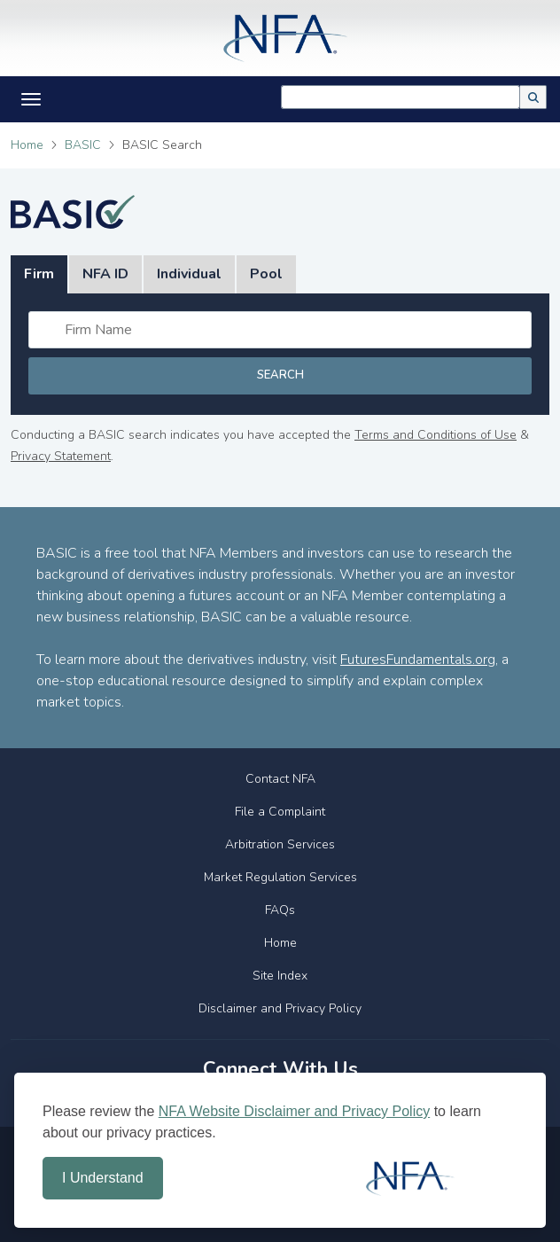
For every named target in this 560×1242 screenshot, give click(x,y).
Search (280, 375)
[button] (533, 97)
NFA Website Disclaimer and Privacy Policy (294, 1111)
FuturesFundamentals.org (417, 659)
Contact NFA (280, 778)
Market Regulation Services (280, 877)
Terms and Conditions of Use (435, 434)
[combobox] (400, 97)
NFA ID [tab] (105, 274)
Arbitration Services (280, 844)
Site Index (280, 975)
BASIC (83, 145)
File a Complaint (280, 811)
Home (27, 145)
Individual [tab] (189, 274)
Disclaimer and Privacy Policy (280, 1008)
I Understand (103, 1177)
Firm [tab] (39, 274)
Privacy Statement (61, 456)
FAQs (280, 910)
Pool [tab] (266, 274)
